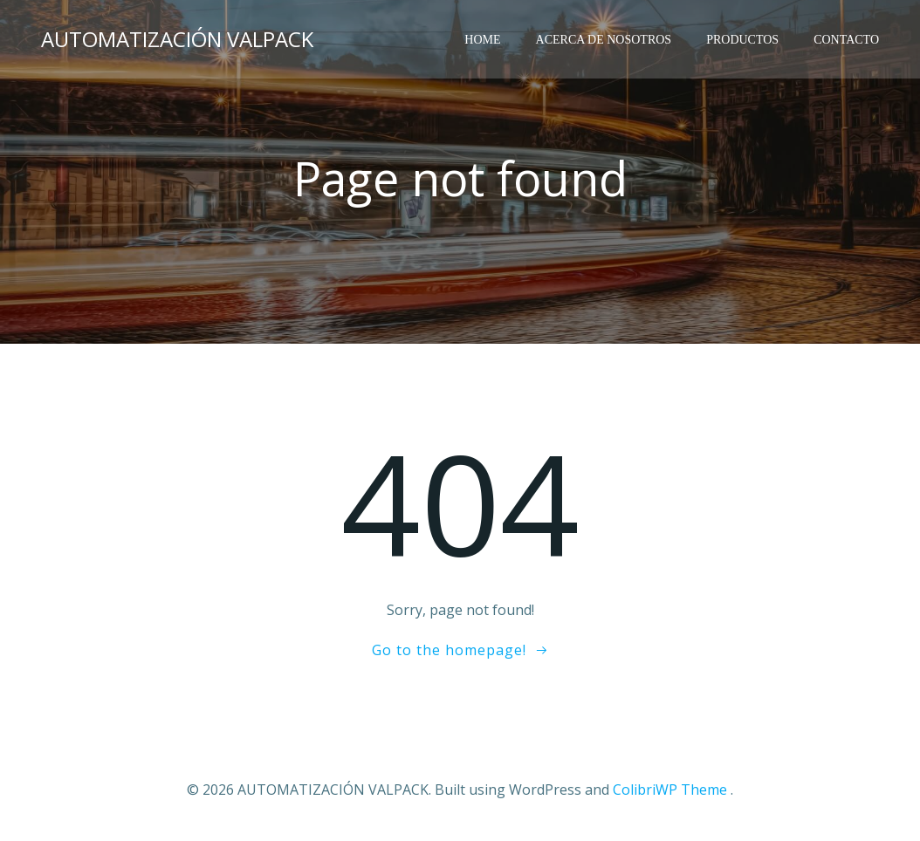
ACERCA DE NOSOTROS (604, 39)
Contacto (846, 39)
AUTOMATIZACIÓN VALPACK (177, 38)
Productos (742, 39)
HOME (482, 39)
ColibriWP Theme (670, 789)
